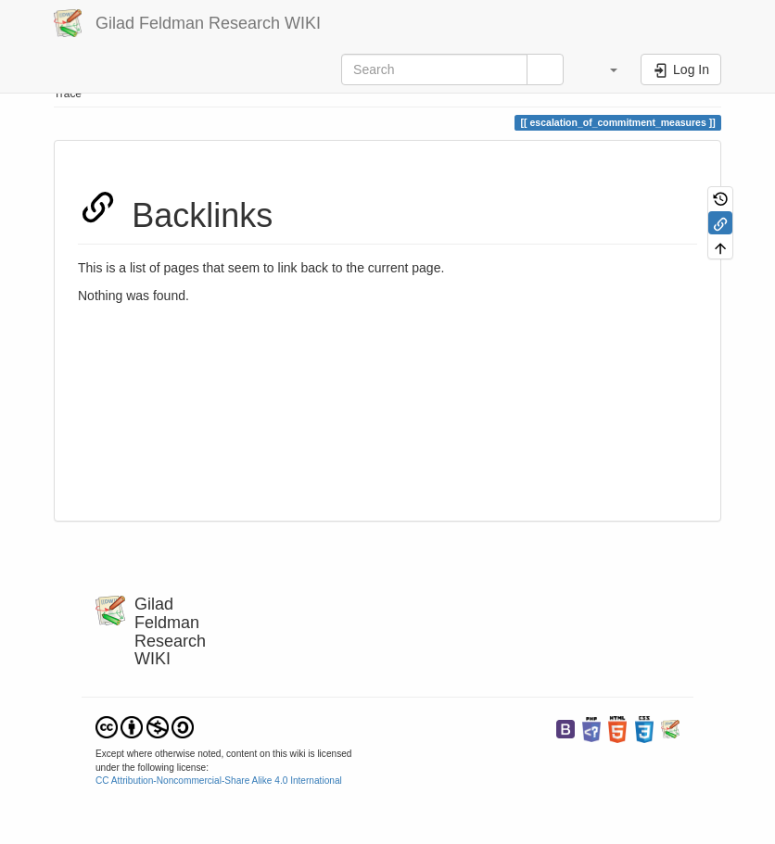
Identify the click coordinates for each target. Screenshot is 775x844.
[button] (604, 69)
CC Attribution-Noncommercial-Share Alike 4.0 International (218, 780)
